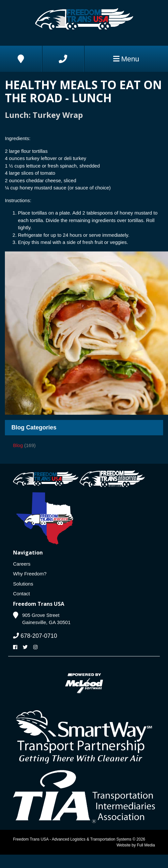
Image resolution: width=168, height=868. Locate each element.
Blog (18, 445)
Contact (21, 593)
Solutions (23, 584)
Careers (21, 564)
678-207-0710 (35, 636)
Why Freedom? (30, 573)
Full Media (146, 845)
